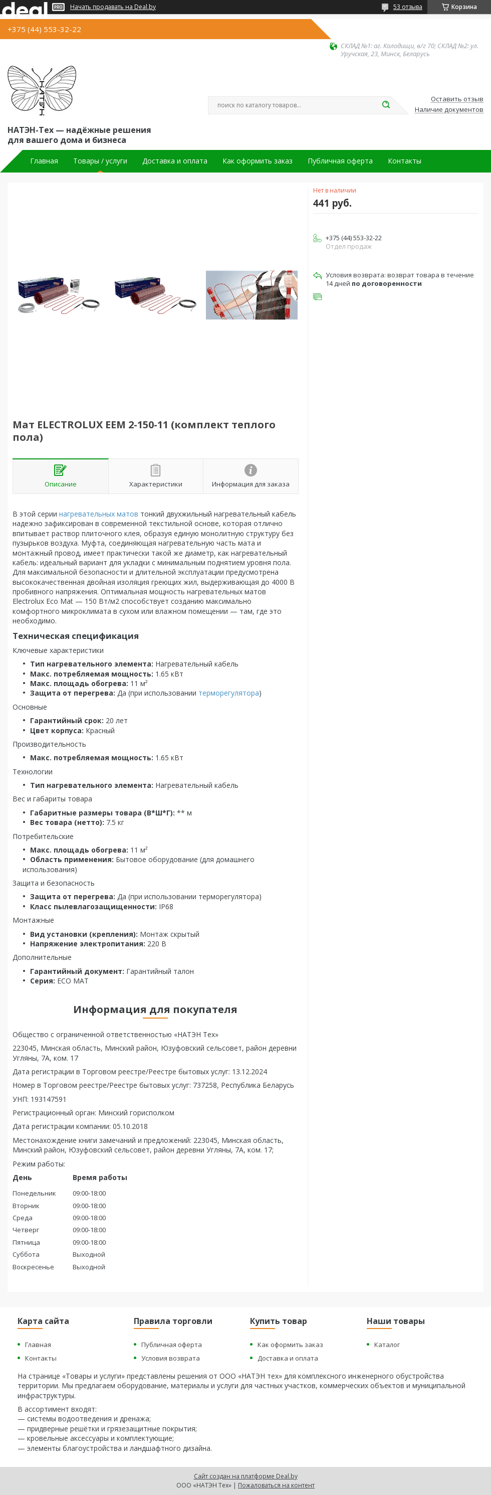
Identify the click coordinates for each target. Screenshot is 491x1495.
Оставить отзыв (457, 99)
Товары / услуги (100, 160)
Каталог (387, 1344)
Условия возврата (170, 1358)
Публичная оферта (340, 160)
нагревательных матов (98, 514)
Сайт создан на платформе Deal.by (246, 1476)
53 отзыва (407, 7)
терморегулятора (228, 693)
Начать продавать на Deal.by (113, 7)
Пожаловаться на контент (276, 1485)
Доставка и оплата (174, 160)
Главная (44, 160)
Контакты (404, 160)
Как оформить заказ (257, 160)
